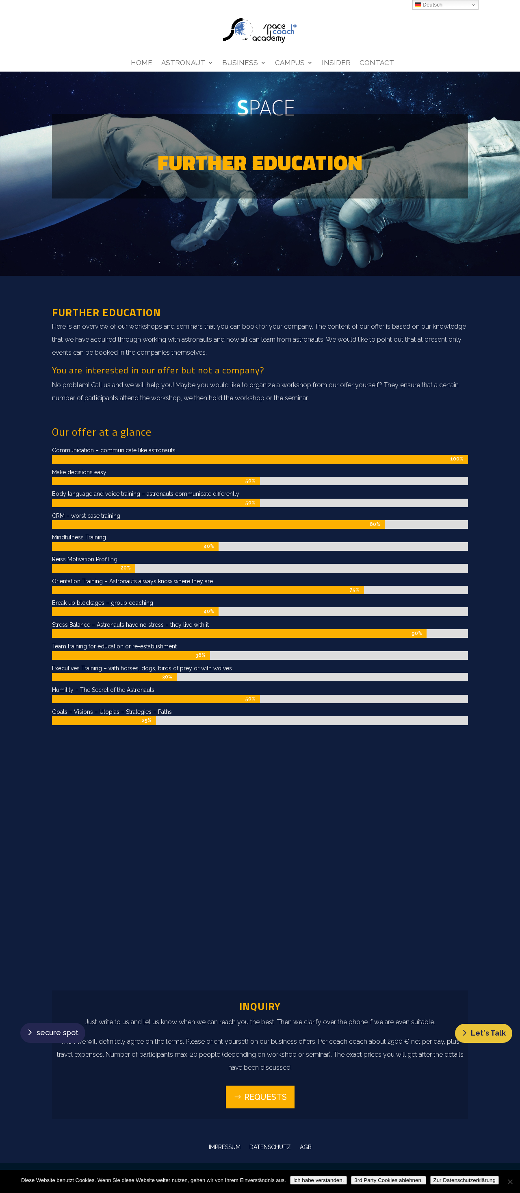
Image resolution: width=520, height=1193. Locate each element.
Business (240, 63)
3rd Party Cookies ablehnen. (388, 1180)
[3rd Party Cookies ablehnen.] (510, 1182)
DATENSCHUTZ (270, 1147)
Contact (377, 63)
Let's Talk (488, 1033)
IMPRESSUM (224, 1147)
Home (141, 63)
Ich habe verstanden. (318, 1180)
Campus (290, 63)
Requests (265, 1097)
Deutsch (429, 5)
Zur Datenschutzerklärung (464, 1180)
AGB (306, 1147)
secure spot (57, 1032)
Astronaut (183, 63)
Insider (336, 63)
